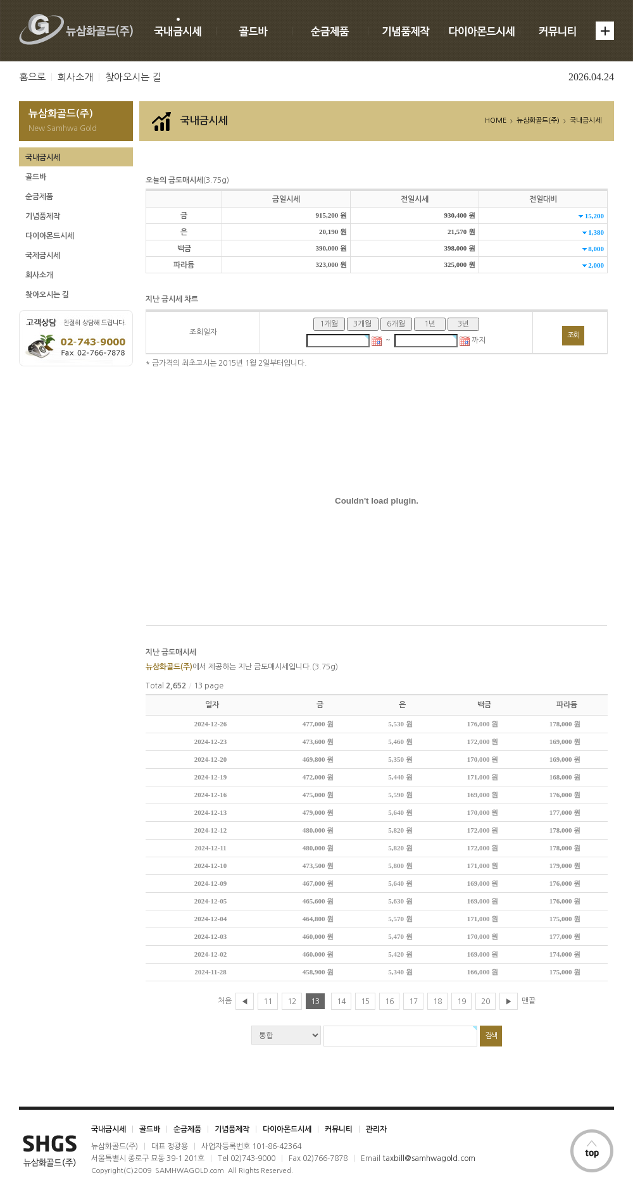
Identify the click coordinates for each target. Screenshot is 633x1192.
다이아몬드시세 (49, 236)
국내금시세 (42, 157)
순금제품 (39, 197)
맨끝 (529, 1001)
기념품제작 (42, 216)
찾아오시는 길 (133, 77)
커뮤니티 (339, 1129)
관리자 (376, 1129)
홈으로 (32, 77)
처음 (225, 1001)
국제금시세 (42, 255)
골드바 (35, 177)
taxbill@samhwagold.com (428, 1158)
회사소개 (75, 77)
